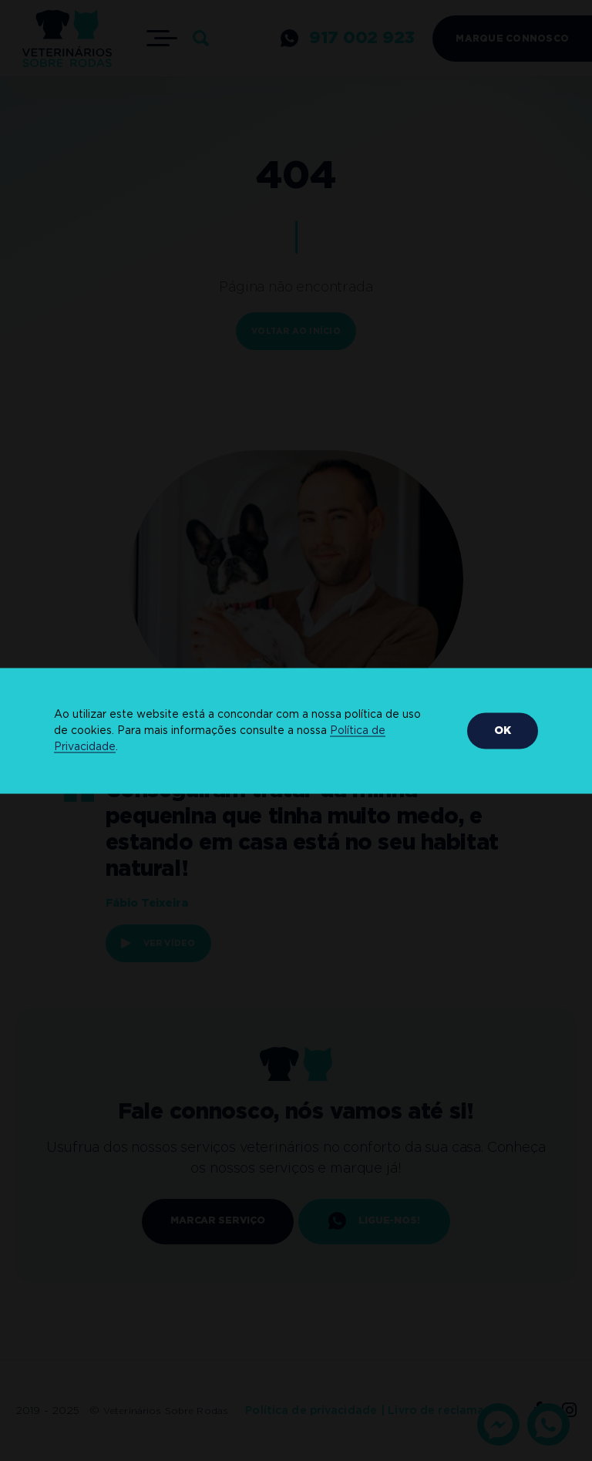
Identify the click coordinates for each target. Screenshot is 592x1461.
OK (502, 730)
